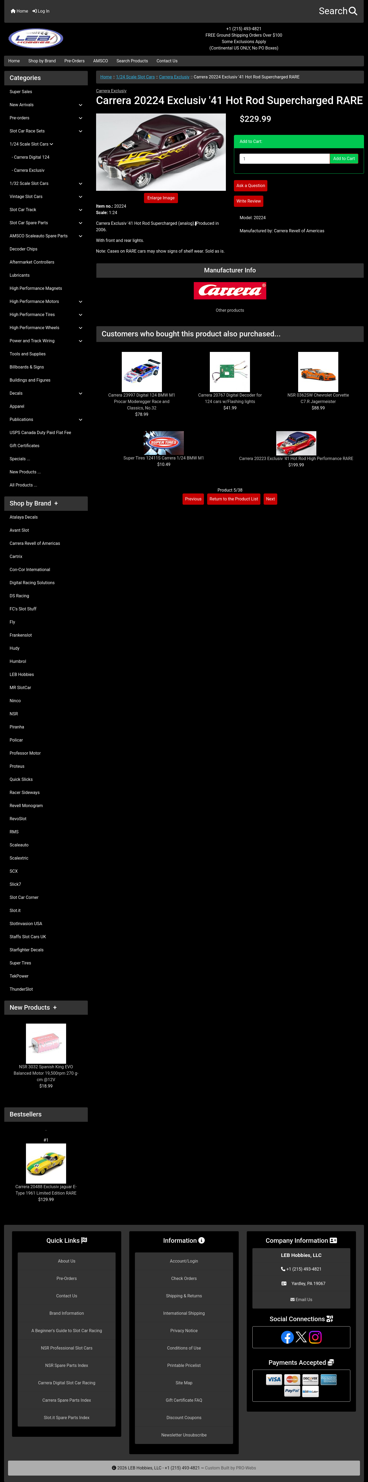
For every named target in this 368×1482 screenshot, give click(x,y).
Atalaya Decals (24, 517)
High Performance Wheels (46, 327)
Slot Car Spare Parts (46, 222)
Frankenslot (21, 635)
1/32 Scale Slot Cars (46, 183)
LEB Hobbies (22, 674)
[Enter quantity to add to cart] (285, 159)
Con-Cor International (30, 569)
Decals (46, 393)
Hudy (15, 648)
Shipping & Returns (184, 1295)
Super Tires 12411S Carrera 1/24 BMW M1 (163, 458)
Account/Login (184, 1261)
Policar (16, 740)
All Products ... (23, 485)
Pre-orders (46, 117)
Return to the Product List (234, 498)
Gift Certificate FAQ (184, 1400)
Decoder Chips (23, 249)
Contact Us (167, 60)
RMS (14, 831)
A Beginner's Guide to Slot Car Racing (66, 1330)
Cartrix (16, 556)
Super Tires (20, 963)
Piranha (17, 726)
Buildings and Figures (30, 380)
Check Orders (184, 1278)
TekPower (19, 976)
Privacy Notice (184, 1330)
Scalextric (19, 858)
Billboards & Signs (27, 367)
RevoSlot (18, 818)
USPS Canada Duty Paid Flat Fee (40, 432)
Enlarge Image (161, 197)
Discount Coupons (184, 1417)
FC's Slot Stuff (23, 608)
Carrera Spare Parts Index (66, 1400)
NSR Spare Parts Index (66, 1365)
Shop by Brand (42, 60)
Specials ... (20, 458)
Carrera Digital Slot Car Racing (66, 1382)
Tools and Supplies (27, 353)
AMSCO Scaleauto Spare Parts (46, 235)
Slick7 (15, 884)
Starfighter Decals (27, 949)
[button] (338, 11)
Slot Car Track (46, 209)
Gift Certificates (24, 445)
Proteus (17, 766)
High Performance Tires (46, 314)
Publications (46, 419)
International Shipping (184, 1313)
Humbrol (18, 661)
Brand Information (67, 1313)
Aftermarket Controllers (32, 262)
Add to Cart (344, 158)
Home (19, 11)
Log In (41, 11)
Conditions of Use (184, 1348)
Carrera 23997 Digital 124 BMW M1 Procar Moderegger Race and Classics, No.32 (141, 402)
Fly (12, 622)
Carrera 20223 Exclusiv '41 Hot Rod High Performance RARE (296, 458)
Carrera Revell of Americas (35, 543)
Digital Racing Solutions (32, 582)
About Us (66, 1261)
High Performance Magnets (36, 288)
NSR (14, 713)
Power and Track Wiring (46, 340)
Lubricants (20, 275)
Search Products (132, 60)
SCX (14, 871)
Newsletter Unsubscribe (184, 1435)
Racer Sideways (25, 792)
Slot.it (15, 910)
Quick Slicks (21, 779)
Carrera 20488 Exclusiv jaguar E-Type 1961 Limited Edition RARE (46, 1169)
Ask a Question (250, 185)
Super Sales (21, 91)
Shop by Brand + (34, 503)
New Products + (33, 1007)
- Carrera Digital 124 (29, 157)
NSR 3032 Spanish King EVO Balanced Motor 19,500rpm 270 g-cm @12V (46, 1053)
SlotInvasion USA (26, 923)
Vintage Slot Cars (46, 196)
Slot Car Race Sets (46, 131)
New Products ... (25, 471)
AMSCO (100, 60)
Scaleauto (19, 845)
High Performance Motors (46, 301)
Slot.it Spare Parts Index (67, 1417)
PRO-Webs (246, 1467)
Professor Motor (25, 753)
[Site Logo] (64, 35)
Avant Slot (19, 530)
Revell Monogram (26, 805)
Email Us (301, 1299)
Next (270, 498)
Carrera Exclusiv (174, 76)
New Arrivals (46, 104)
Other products (230, 310)
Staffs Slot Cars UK (28, 936)
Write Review (248, 201)
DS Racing (19, 595)
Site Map (184, 1382)
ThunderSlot (21, 989)
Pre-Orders (75, 60)
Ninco (15, 700)
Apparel (17, 406)
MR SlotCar (20, 687)
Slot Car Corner (24, 897)
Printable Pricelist (184, 1365)
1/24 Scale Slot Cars (135, 76)
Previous (193, 498)
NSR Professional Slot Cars (67, 1348)
